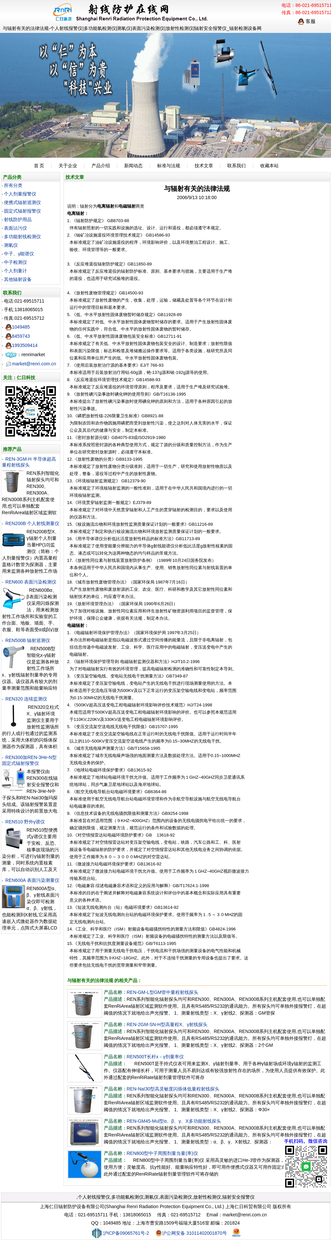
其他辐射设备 (18, 279)
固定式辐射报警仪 (22, 211)
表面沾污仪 (15, 228)
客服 (307, 21)
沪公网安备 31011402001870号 (191, 1233)
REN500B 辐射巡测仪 (27, 640)
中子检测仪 (15, 262)
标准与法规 (168, 165)
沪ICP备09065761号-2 (120, 1233)
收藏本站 (269, 165)
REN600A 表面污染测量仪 (32, 880)
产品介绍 (101, 165)
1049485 (17, 327)
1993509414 (21, 345)
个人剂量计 (15, 270)
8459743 (17, 336)
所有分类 (13, 185)
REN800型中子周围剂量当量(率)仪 (162, 1153)
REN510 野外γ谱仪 (25, 821)
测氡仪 (11, 245)
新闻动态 (133, 165)
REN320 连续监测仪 (26, 698)
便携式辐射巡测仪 (22, 202)
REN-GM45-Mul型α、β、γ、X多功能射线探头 (174, 1121)
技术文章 (204, 165)
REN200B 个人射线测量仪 (32, 523)
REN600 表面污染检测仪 (30, 582)
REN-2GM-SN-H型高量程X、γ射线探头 (167, 1024)
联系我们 (236, 165)
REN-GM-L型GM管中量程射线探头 (163, 992)
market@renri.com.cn (30, 363)
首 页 (39, 165)
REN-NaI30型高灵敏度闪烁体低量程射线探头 (173, 1088)
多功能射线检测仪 (22, 236)
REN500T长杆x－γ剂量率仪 (155, 1056)
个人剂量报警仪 (20, 193)
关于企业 (68, 165)
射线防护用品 (18, 219)
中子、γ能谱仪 (19, 253)
